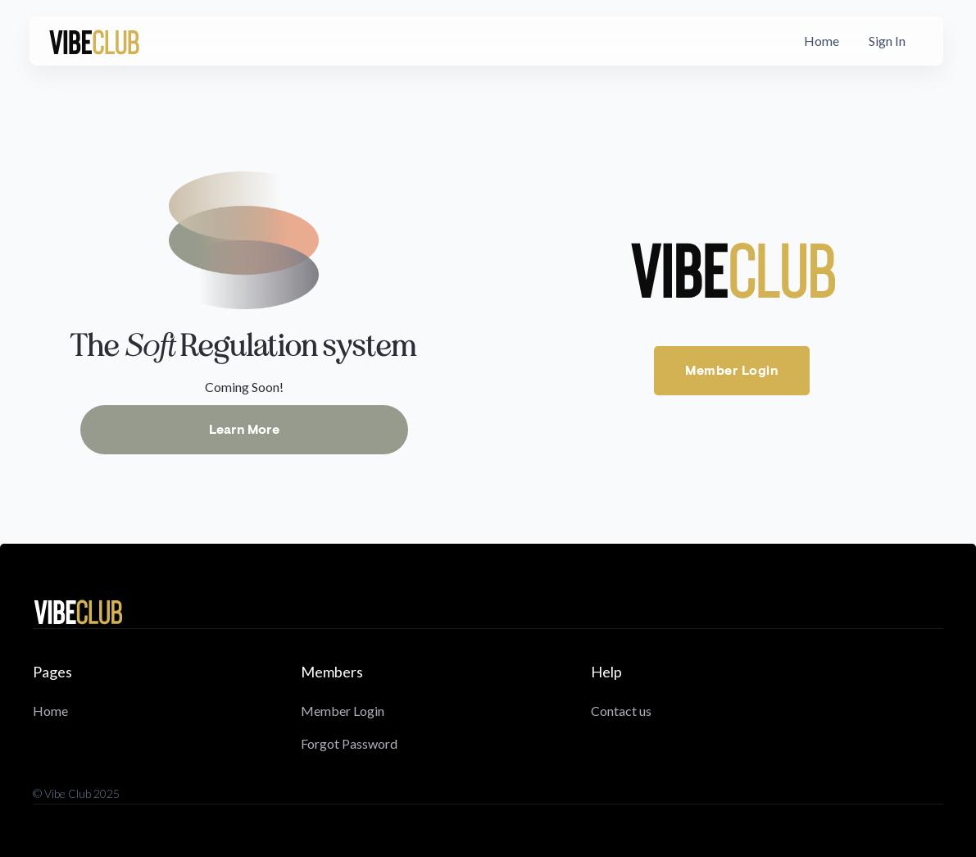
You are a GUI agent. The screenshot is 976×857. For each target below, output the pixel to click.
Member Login (732, 371)
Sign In (887, 40)
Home (821, 40)
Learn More (244, 430)
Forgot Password (349, 743)
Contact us (621, 710)
